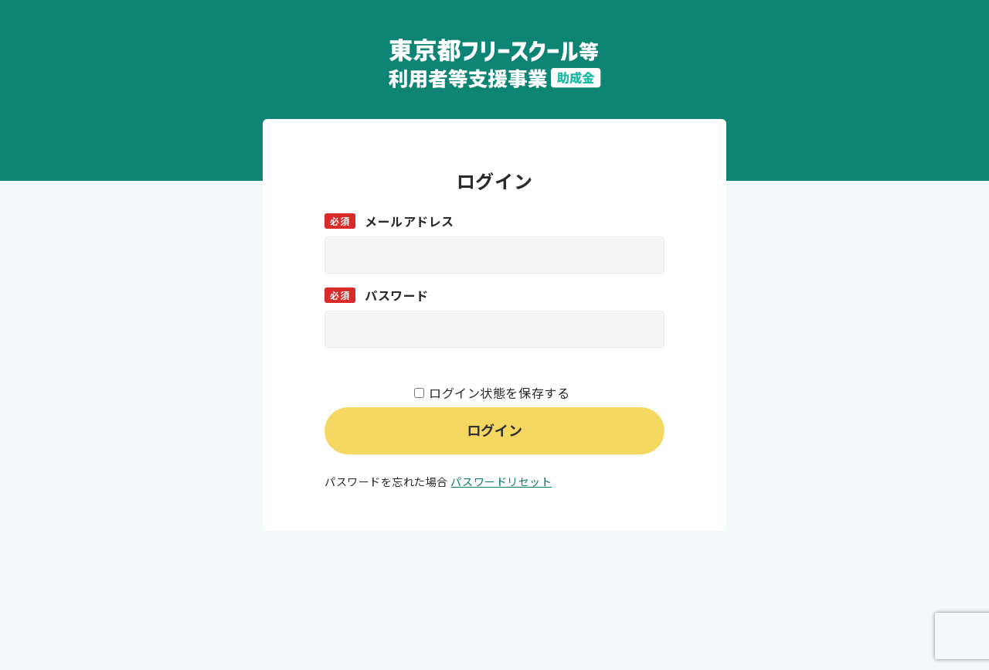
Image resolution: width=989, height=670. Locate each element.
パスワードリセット (501, 481)
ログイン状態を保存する (499, 392)
